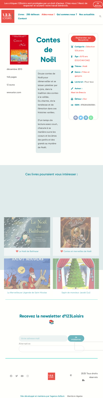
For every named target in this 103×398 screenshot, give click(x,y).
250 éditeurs (33, 14)
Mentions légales (75, 396)
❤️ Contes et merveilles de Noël (75, 278)
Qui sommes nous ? (67, 14)
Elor (85, 99)
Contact (22, 18)
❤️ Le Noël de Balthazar (27, 278)
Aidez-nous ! (48, 14)
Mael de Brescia (78, 92)
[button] (100, 16)
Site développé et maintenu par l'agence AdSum (42, 396)
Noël (85, 66)
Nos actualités (86, 14)
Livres (21, 14)
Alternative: (25, 349)
